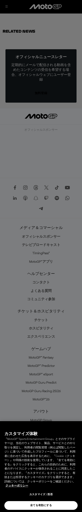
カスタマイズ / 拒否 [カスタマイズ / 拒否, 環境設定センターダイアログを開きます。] (41, 494)
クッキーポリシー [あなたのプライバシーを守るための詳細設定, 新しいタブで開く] (16, 485)
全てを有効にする (41, 505)
